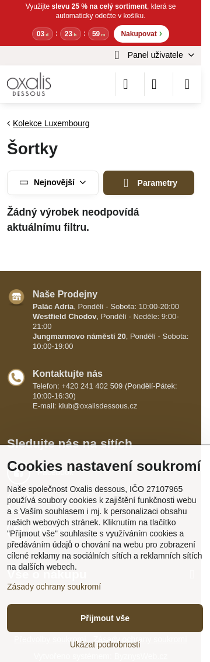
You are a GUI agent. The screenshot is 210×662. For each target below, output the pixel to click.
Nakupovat (141, 33)
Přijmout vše (105, 618)
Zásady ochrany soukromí (54, 586)
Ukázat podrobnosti (105, 644)
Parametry (148, 183)
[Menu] (187, 84)
